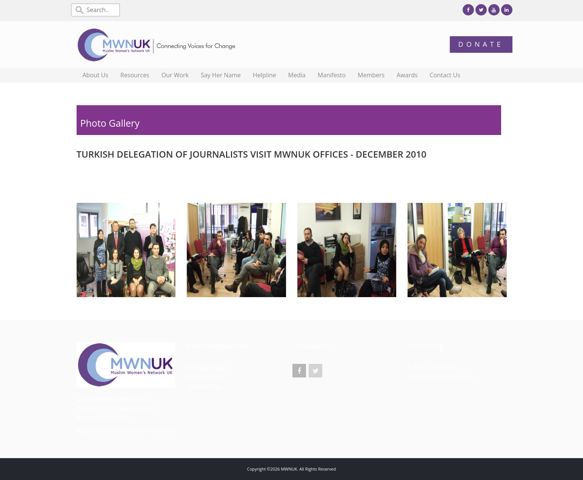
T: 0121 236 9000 (430, 366)
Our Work (175, 75)
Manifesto (332, 75)
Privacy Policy (204, 376)
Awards (407, 75)
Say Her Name (221, 75)
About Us (96, 75)
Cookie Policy (204, 386)
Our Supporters (207, 366)
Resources (134, 75)
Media (297, 75)
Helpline (264, 75)
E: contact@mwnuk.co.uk (440, 376)
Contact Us (445, 75)
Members (371, 75)
